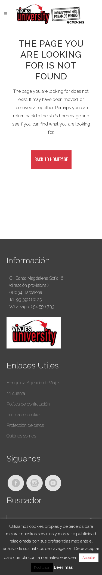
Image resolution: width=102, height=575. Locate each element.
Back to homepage (51, 159)
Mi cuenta (16, 393)
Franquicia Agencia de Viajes (33, 382)
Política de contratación (28, 404)
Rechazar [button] (42, 567)
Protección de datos (25, 425)
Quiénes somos (21, 436)
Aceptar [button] (88, 558)
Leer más (63, 567)
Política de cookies (24, 414)
